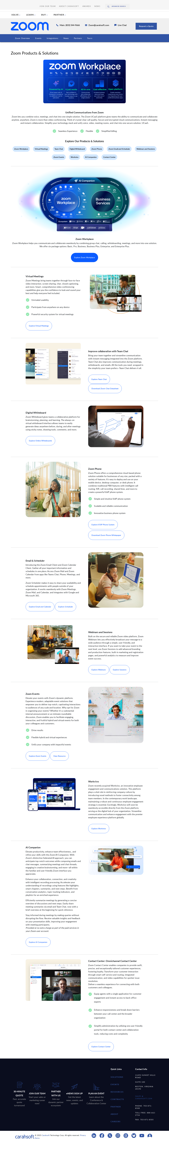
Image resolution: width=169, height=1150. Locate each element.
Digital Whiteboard (77, 156)
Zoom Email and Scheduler (119, 156)
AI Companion (91, 164)
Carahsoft (46, 1143)
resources (117, 1099)
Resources (94, 45)
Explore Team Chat (99, 386)
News (91, 2)
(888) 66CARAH (97, 13)
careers (116, 1129)
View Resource (59, 763)
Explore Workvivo (98, 836)
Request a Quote (146, 33)
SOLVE (15, 22)
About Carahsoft (69, 2)
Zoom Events (58, 164)
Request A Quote (124, 13)
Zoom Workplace (21, 156)
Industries (40, 45)
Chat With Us (150, 13)
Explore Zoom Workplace (84, 265)
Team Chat (59, 156)
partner (116, 1114)
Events (81, 45)
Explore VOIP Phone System (102, 532)
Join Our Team (52, 2)
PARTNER (59, 22)
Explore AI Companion (38, 949)
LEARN (30, 22)
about (114, 1121)
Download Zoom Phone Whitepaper (106, 542)
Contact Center (109, 164)
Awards (82, 2)
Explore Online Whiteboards (40, 448)
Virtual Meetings (41, 156)
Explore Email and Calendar (40, 614)
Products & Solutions (61, 45)
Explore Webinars (98, 677)
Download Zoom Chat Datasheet (104, 396)
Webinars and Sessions (146, 156)
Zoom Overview (22, 45)
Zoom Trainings (129, 45)
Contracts (110, 45)
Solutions (117, 1084)
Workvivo (74, 164)
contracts (117, 1107)
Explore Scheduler (65, 614)
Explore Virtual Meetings (39, 333)
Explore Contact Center (101, 1054)
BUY (43, 22)
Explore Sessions (119, 677)
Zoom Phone (96, 156)
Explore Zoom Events (37, 763)
